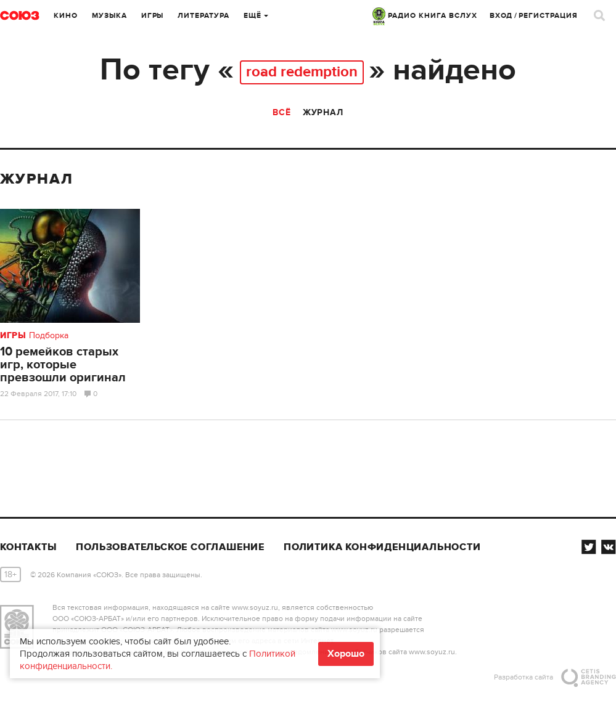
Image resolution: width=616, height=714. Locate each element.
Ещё (256, 15)
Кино (66, 15)
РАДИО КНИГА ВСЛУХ (424, 15)
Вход (501, 15)
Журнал (323, 112)
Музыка (109, 15)
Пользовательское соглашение (170, 547)
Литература (203, 15)
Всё (281, 112)
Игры (152, 15)
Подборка (48, 335)
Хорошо (345, 653)
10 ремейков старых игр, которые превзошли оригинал (63, 364)
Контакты (28, 547)
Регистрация (548, 15)
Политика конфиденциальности (382, 547)
